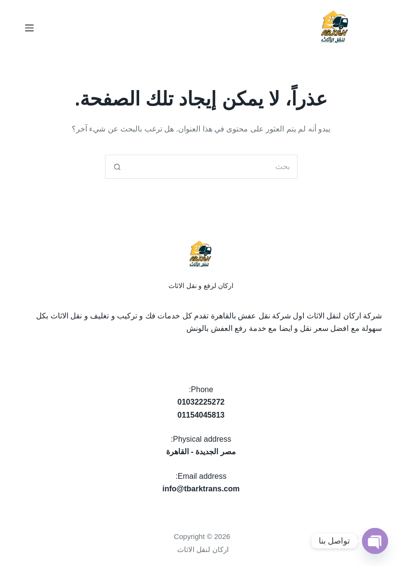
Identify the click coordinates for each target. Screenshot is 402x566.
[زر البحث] (117, 167)
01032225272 (201, 402)
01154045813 (201, 415)
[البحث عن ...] (213, 167)
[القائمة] (29, 28)
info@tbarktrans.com (201, 489)
